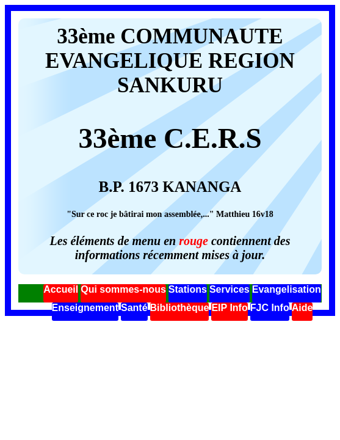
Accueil (60, 289)
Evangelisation (286, 289)
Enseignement (85, 307)
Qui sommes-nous (123, 289)
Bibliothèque (179, 307)
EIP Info (229, 307)
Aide (302, 307)
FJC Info (269, 307)
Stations (187, 289)
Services (229, 289)
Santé (134, 307)
